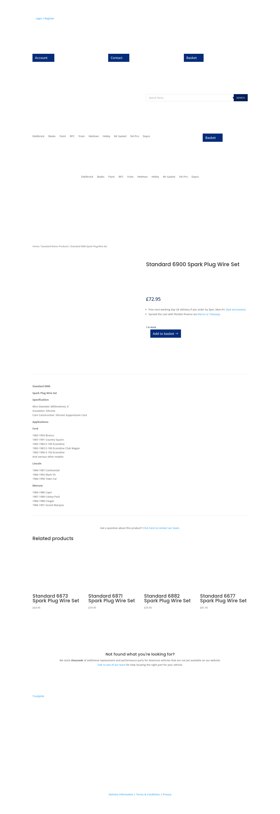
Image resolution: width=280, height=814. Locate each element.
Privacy (167, 794)
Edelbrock (38, 136)
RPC (72, 136)
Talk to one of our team (111, 664)
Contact (117, 58)
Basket (191, 58)
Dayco (146, 136)
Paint (63, 136)
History (201, 19)
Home (35, 246)
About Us (225, 19)
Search (240, 97)
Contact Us (241, 19)
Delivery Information (121, 794)
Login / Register (45, 18)
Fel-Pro (134, 136)
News (212, 19)
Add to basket (163, 333)
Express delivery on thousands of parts (62, 755)
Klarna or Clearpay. (209, 314)
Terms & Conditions (148, 794)
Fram (82, 136)
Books (52, 136)
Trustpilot (38, 696)
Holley (106, 136)
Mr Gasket (120, 136)
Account (41, 58)
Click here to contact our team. (161, 528)
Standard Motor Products (55, 246)
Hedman (94, 136)
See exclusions (236, 309)
